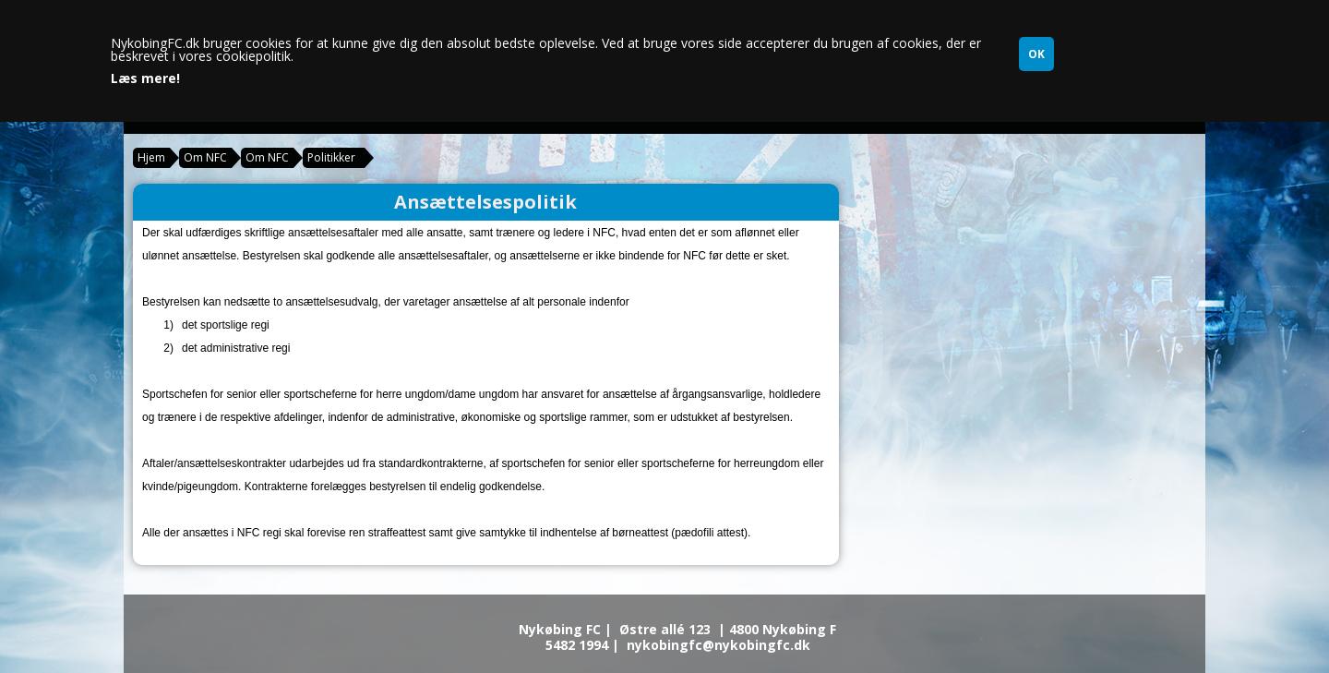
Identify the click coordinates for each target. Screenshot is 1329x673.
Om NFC (205, 157)
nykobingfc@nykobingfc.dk (718, 645)
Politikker (331, 157)
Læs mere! (145, 78)
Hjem (151, 157)
